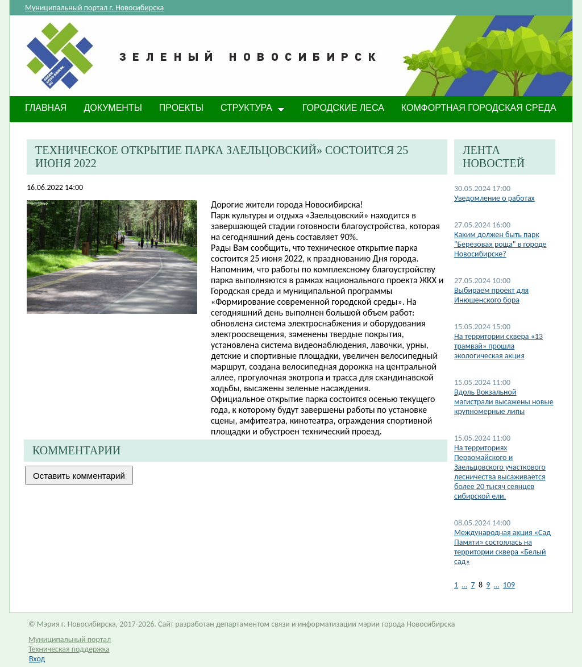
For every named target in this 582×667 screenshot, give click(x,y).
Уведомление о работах (494, 198)
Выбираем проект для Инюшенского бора (491, 295)
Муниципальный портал (69, 639)
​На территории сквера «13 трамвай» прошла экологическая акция (498, 346)
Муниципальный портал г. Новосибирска (94, 8)
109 (509, 585)
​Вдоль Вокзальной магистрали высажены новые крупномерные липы (504, 401)
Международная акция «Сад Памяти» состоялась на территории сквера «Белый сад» (502, 547)
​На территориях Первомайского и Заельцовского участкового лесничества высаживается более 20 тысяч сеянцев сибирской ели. (500, 472)
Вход (37, 659)
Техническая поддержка (69, 649)
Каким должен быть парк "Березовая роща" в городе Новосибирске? (500, 244)
